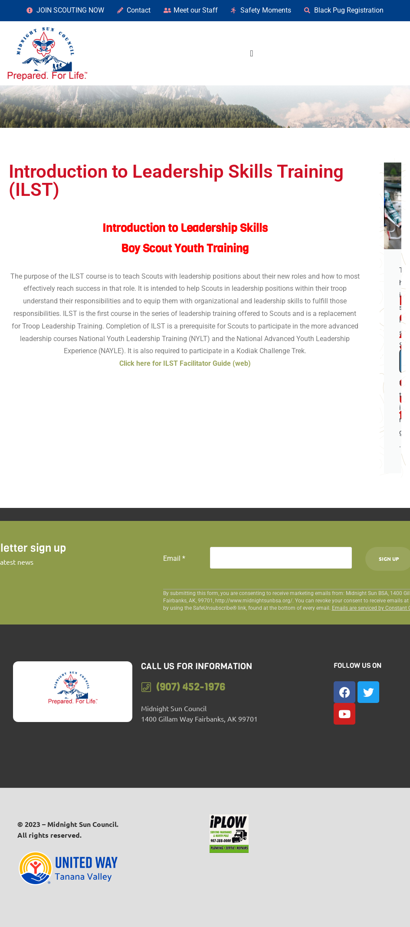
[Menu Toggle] (251, 53)
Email (174, 558)
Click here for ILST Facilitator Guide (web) (185, 363)
